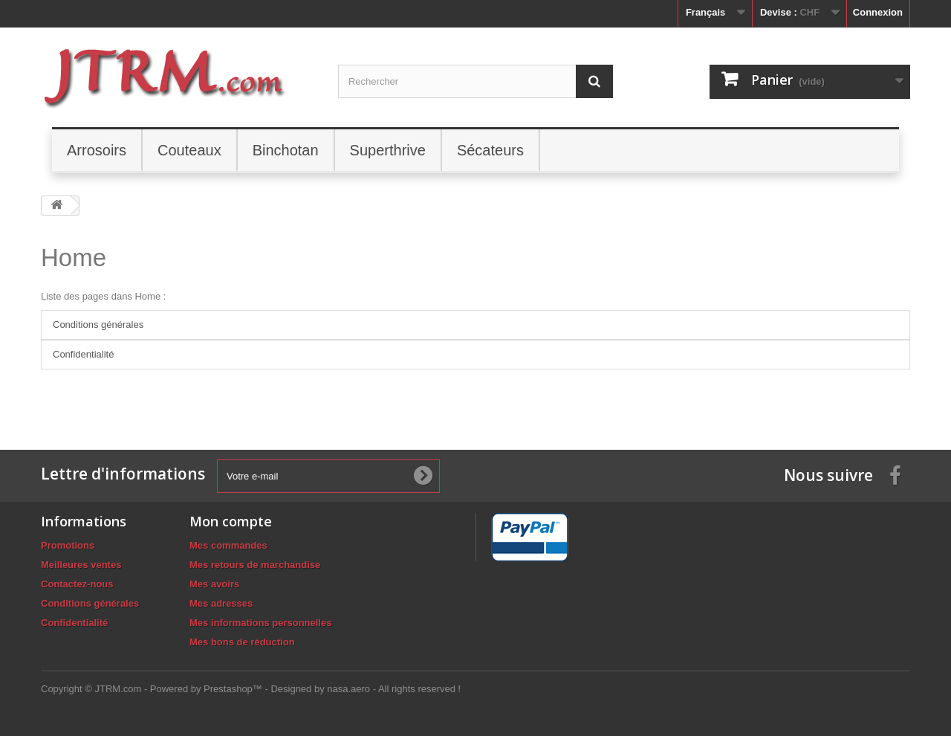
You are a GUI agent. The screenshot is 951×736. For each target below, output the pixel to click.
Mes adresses (221, 603)
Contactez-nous (77, 584)
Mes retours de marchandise (254, 564)
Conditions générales (98, 324)
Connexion (878, 12)
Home (73, 257)
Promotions (67, 545)
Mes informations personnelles (260, 622)
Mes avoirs (214, 584)
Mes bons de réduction (242, 642)
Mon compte (230, 521)
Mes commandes (228, 545)
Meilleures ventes (81, 564)
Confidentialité (83, 354)
